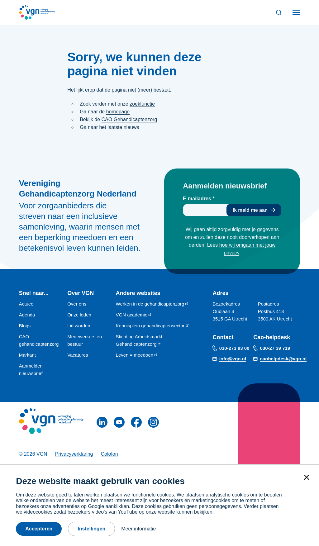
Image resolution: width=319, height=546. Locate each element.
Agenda (27, 314)
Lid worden (78, 325)
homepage (118, 111)
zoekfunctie (142, 104)
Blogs (25, 325)
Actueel (27, 303)
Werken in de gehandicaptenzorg (152, 303)
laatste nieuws (123, 127)
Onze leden (79, 314)
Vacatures (77, 355)
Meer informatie (138, 528)
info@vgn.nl (232, 359)
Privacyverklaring (74, 454)
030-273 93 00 (234, 348)
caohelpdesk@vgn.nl (283, 359)
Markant (27, 355)
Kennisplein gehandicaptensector (152, 325)
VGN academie (134, 314)
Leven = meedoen (137, 355)
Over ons (76, 303)
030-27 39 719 (275, 348)
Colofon (109, 454)
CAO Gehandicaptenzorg (129, 119)
